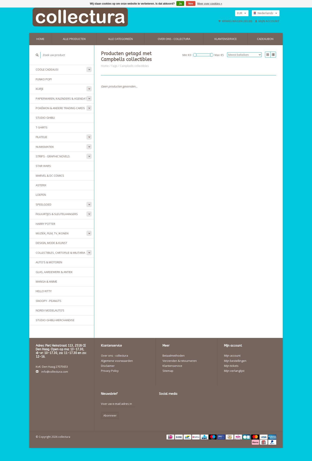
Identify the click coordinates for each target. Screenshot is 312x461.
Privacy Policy (110, 371)
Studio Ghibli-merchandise (55, 320)
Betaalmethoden (173, 355)
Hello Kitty (44, 291)
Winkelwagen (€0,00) (235, 21)
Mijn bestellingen (235, 361)
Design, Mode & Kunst (51, 243)
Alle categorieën (120, 39)
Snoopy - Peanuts (48, 301)
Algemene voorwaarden (117, 361)
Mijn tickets (231, 366)
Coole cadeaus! (47, 69)
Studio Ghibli (45, 118)
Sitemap (167, 371)
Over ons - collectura (174, 39)
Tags (114, 66)
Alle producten (74, 39)
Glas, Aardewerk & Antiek (54, 272)
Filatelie (41, 137)
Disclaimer (108, 366)
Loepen (41, 195)
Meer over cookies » (209, 3)
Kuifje (40, 89)
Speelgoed (43, 204)
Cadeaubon (265, 39)
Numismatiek (45, 147)
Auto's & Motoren (49, 262)
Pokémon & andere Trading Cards (60, 108)
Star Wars (43, 166)
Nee (190, 3)
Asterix (41, 185)
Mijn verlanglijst (234, 371)
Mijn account (267, 21)
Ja (180, 3)
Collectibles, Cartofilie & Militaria (60, 253)
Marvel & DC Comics (50, 176)
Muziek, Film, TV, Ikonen (52, 233)
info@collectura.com (54, 372)
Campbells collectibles (134, 66)
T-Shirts (41, 127)
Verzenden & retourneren (179, 361)
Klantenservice (225, 39)
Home (40, 39)
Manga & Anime (46, 281)
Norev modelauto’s (50, 310)
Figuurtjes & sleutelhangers (57, 214)
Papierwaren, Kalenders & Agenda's (62, 98)
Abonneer (110, 415)
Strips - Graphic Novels (53, 156)
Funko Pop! (44, 79)
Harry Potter (45, 224)
